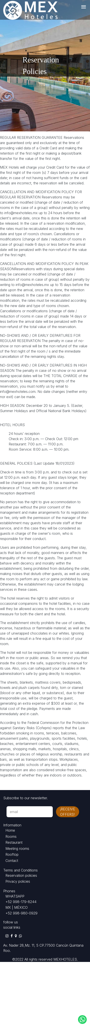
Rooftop (12, 854)
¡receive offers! (67, 812)
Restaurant (13, 842)
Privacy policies (17, 881)
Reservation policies (21, 875)
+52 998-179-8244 (20, 902)
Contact (11, 860)
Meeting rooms (17, 848)
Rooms (11, 836)
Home (10, 830)
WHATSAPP (14, 896)
